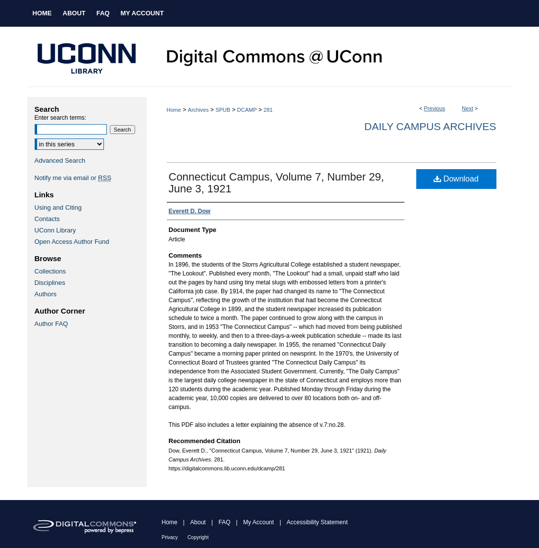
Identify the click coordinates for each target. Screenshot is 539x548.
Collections (50, 271)
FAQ (224, 522)
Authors (46, 294)
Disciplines (50, 282)
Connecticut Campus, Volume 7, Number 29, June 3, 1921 (276, 183)
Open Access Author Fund (72, 241)
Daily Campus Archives (430, 126)
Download (456, 179)
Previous (434, 108)
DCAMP (247, 110)
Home (174, 110)
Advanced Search (60, 160)
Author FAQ (51, 323)
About (197, 522)
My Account (258, 522)
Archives (198, 110)
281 (268, 110)
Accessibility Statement (317, 522)
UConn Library (55, 230)
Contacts (47, 219)
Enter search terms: (61, 117)
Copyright (198, 537)
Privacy (170, 537)
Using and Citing (58, 207)
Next (467, 108)
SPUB (222, 110)
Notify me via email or (73, 178)
